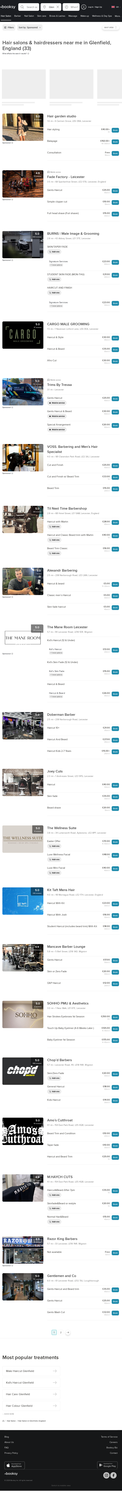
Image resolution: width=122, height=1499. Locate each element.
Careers (114, 1442)
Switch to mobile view (61, 1485)
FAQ (6, 1447)
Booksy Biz (112, 1447)
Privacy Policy (11, 1453)
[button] (28, 7)
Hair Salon (11, 1421)
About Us (9, 1442)
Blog (6, 1436)
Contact (114, 1453)
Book (115, 130)
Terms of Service (109, 1436)
